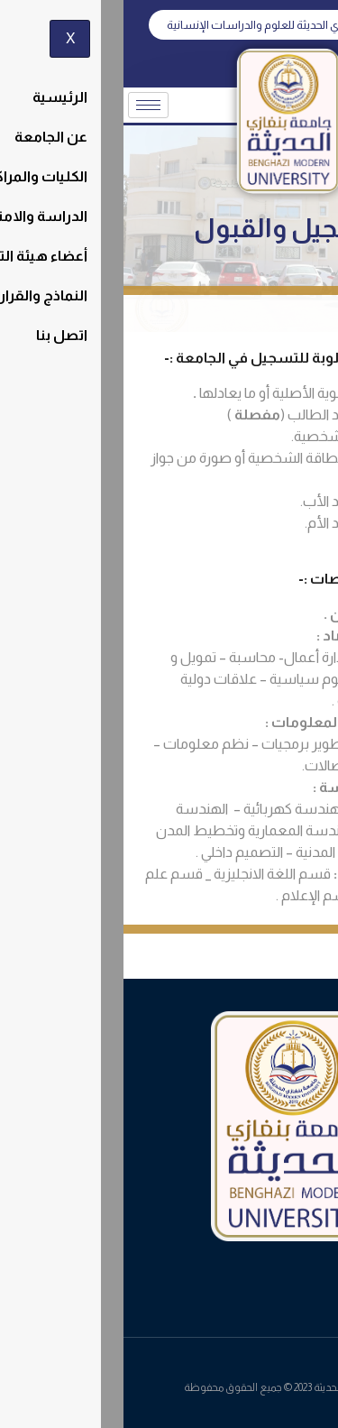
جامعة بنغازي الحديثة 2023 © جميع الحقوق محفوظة (169, 1387)
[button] (169, 25)
